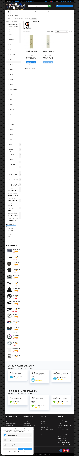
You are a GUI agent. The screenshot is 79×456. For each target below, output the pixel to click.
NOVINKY (14, 12)
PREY (11, 102)
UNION (11, 134)
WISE (11, 142)
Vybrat (62, 31)
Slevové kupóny (44, 427)
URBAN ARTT (13, 132)
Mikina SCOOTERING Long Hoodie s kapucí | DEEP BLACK (16, 288)
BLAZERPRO (12, 54)
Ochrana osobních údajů (29, 425)
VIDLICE (11, 34)
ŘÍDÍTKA (11, 32)
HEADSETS (11, 149)
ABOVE (11, 44)
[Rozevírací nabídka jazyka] (52, 1)
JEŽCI (10, 152)
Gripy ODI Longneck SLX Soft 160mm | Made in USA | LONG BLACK (16, 308)
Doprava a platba (10, 420)
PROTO (11, 107)
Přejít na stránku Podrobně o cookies (17, 451)
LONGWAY (12, 94)
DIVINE (11, 64)
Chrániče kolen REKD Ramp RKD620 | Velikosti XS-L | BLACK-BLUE (16, 327)
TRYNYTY (12, 137)
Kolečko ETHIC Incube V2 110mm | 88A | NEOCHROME (16, 335)
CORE (11, 59)
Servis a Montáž (10, 425)
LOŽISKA (11, 157)
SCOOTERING (13, 117)
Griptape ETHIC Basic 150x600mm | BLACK (16, 256)
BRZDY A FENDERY (13, 39)
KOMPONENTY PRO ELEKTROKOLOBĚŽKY (14, 185)
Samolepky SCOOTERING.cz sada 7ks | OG (16, 249)
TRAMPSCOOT (66, 12)
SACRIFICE (12, 112)
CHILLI (11, 84)
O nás (24, 420)
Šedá (10, 242)
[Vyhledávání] (39, 6)
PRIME (11, 104)
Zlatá (10, 236)
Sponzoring (26, 421)
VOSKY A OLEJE (12, 182)
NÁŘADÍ (11, 159)
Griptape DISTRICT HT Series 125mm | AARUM (31, 52)
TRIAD (11, 129)
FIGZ (11, 77)
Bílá (9, 234)
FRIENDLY (12, 79)
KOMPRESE (11, 154)
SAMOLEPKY (12, 177)
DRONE (11, 67)
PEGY (10, 167)
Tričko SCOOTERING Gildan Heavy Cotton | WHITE (16, 348)
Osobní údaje (44, 420)
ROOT (11, 114)
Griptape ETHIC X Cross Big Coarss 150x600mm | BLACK (16, 282)
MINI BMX (9, 205)
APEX (11, 49)
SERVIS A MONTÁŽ (11, 220)
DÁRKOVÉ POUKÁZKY (12, 218)
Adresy (42, 425)
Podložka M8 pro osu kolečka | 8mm (16, 342)
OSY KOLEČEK (12, 164)
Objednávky (43, 421)
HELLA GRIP (12, 82)
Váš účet (43, 416)
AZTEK (11, 52)
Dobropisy (43, 423)
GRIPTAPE (11, 42)
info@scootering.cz (29, 1)
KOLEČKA (11, 37)
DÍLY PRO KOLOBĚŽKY (45, 12)
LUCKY (11, 92)
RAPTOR (12, 109)
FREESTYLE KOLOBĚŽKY (32, 12)
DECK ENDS (11, 169)
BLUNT (11, 57)
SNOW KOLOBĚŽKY (12, 200)
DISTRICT (12, 62)
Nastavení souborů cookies (47, 429)
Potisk (10, 241)
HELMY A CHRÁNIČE (12, 213)
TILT (11, 127)
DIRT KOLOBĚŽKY (11, 198)
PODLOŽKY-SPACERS (14, 172)
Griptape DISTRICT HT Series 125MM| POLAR (48, 52)
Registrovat (70, 1)
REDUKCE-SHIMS (13, 174)
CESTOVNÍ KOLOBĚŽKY (12, 193)
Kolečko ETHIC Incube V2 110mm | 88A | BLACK (16, 295)
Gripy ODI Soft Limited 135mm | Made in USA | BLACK (16, 301)
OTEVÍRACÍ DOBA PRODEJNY (64, 425)
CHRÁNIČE (10, 15)
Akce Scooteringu (27, 423)
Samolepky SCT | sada (16, 355)
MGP (11, 97)
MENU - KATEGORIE (11, 22)
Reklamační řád (10, 421)
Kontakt (60, 416)
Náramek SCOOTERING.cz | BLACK (16, 275)
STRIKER (12, 124)
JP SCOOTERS (13, 89)
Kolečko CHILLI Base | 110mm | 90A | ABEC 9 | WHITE (16, 314)
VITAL (11, 139)
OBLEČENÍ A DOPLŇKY (12, 215)
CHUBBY (12, 87)
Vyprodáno (11, 230)
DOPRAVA (17, 15)
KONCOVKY (12, 147)
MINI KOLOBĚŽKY (11, 190)
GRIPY (10, 144)
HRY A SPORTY (56, 12)
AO (10, 47)
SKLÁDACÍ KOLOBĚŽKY (12, 195)
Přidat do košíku (31, 62)
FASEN (11, 74)
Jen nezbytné (9, 449)
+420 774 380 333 (15, 1)
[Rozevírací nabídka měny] (47, 1)
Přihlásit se (61, 1)
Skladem (11, 228)
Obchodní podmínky (11, 423)
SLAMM (11, 122)
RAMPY (9, 210)
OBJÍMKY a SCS (12, 162)
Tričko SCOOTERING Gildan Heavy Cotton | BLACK (16, 269)
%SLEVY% (21, 12)
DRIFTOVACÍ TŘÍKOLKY (12, 203)
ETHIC (11, 72)
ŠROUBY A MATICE (13, 179)
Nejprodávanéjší (11, 245)
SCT (11, 119)
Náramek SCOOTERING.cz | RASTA (16, 321)
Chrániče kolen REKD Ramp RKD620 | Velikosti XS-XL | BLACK (16, 262)
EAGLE (11, 69)
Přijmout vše (25, 449)
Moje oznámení (44, 431)
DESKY (10, 29)
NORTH (11, 99)
